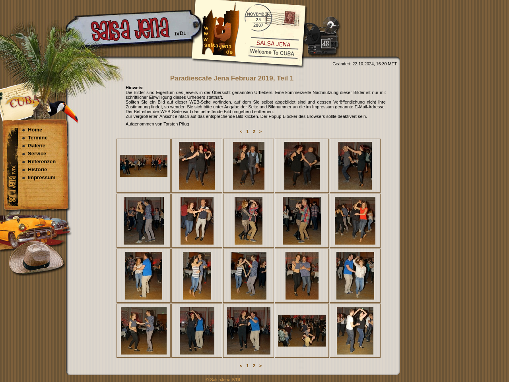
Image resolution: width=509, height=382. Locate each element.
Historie (37, 169)
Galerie (36, 146)
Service (37, 154)
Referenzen (42, 162)
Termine (38, 138)
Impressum (41, 177)
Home (35, 130)
